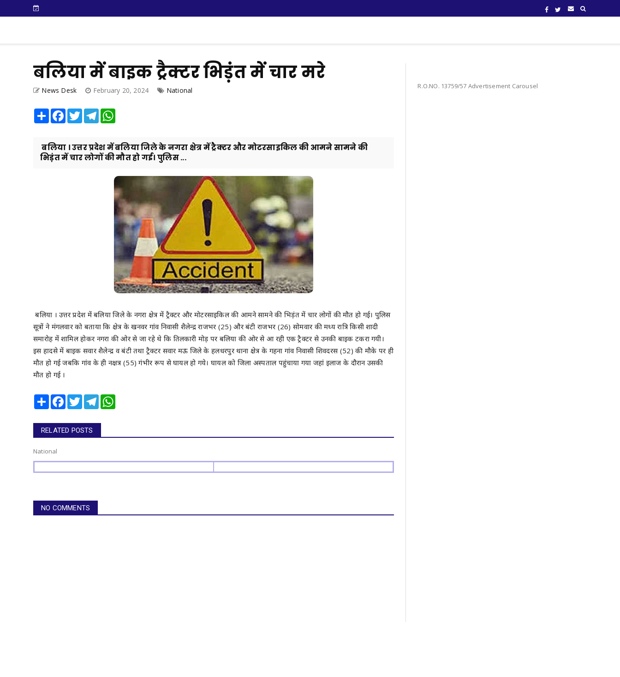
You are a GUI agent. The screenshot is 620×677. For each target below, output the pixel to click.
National (180, 90)
